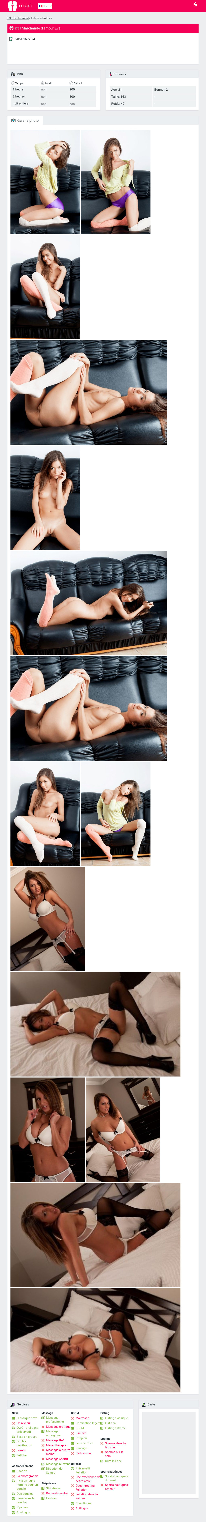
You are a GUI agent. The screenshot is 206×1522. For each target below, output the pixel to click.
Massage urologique (53, 1433)
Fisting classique (116, 1418)
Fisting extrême (115, 1428)
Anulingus (23, 1512)
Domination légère (88, 1423)
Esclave (81, 1433)
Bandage (81, 1448)
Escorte (22, 1471)
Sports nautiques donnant (116, 1478)
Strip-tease (53, 1488)
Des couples (25, 1494)
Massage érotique (58, 1427)
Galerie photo (25, 120)
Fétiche (22, 1455)
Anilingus (82, 1508)
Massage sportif (57, 1459)
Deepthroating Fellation (85, 1488)
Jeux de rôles (85, 1443)
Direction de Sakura (54, 1470)
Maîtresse (82, 1418)
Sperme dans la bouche (115, 1445)
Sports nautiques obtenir (116, 1487)
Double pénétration (24, 1443)
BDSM (80, 1428)
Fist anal (110, 1423)
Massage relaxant (58, 1464)
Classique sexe (27, 1418)
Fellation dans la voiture (87, 1496)
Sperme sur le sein (114, 1454)
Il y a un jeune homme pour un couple (27, 1485)
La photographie (27, 1476)
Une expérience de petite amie (88, 1479)
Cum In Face (113, 1461)
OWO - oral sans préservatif (27, 1430)
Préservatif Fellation (83, 1470)
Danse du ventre (57, 1493)
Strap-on (81, 1438)
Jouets (21, 1450)
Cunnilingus (83, 1503)
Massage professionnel (55, 1420)
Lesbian (51, 1498)
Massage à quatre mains (58, 1452)
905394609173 (25, 39)
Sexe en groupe (27, 1437)
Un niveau (23, 1423)
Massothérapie (56, 1445)
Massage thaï (55, 1440)
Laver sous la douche (26, 1500)
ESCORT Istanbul (18, 18)
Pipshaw (22, 1507)
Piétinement (84, 1453)
